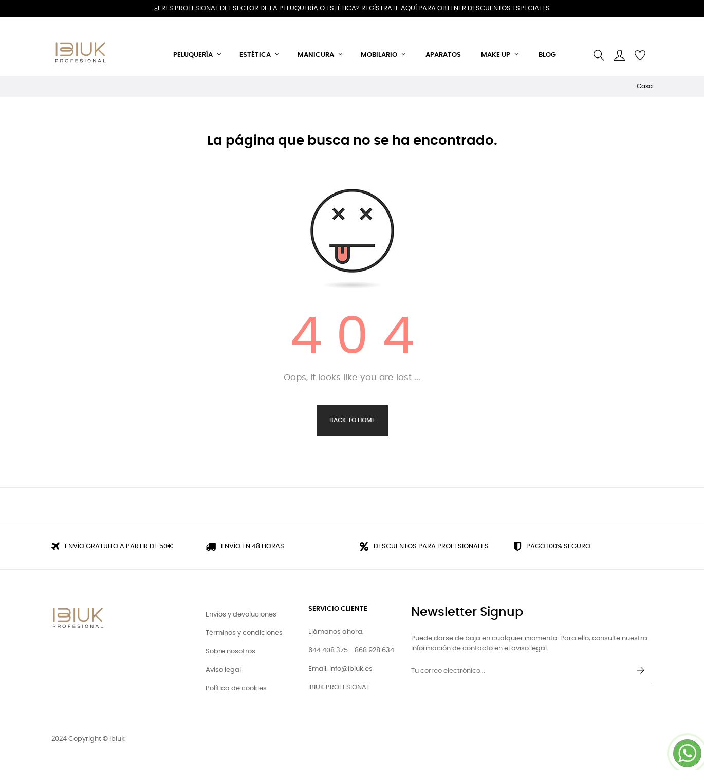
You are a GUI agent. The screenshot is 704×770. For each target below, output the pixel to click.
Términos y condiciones (244, 633)
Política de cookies (236, 688)
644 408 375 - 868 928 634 (351, 650)
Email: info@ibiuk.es (340, 669)
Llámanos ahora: (336, 632)
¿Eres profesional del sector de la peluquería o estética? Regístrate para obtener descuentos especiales (352, 8)
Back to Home (352, 420)
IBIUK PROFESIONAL (338, 687)
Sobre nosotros (230, 651)
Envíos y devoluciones (241, 614)
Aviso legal (223, 670)
